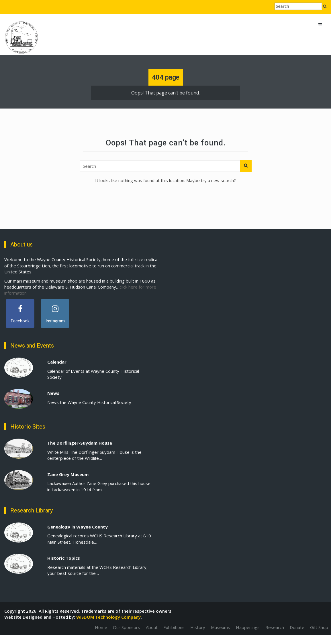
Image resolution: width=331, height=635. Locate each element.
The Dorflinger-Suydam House (79, 443)
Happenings (248, 627)
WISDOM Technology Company (108, 617)
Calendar (56, 362)
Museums (220, 627)
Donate (297, 627)
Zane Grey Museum (68, 474)
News (53, 393)
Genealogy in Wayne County (77, 527)
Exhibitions (174, 627)
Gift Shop (319, 627)
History (197, 627)
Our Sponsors (126, 627)
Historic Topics (63, 558)
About (152, 627)
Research (274, 627)
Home (101, 627)
